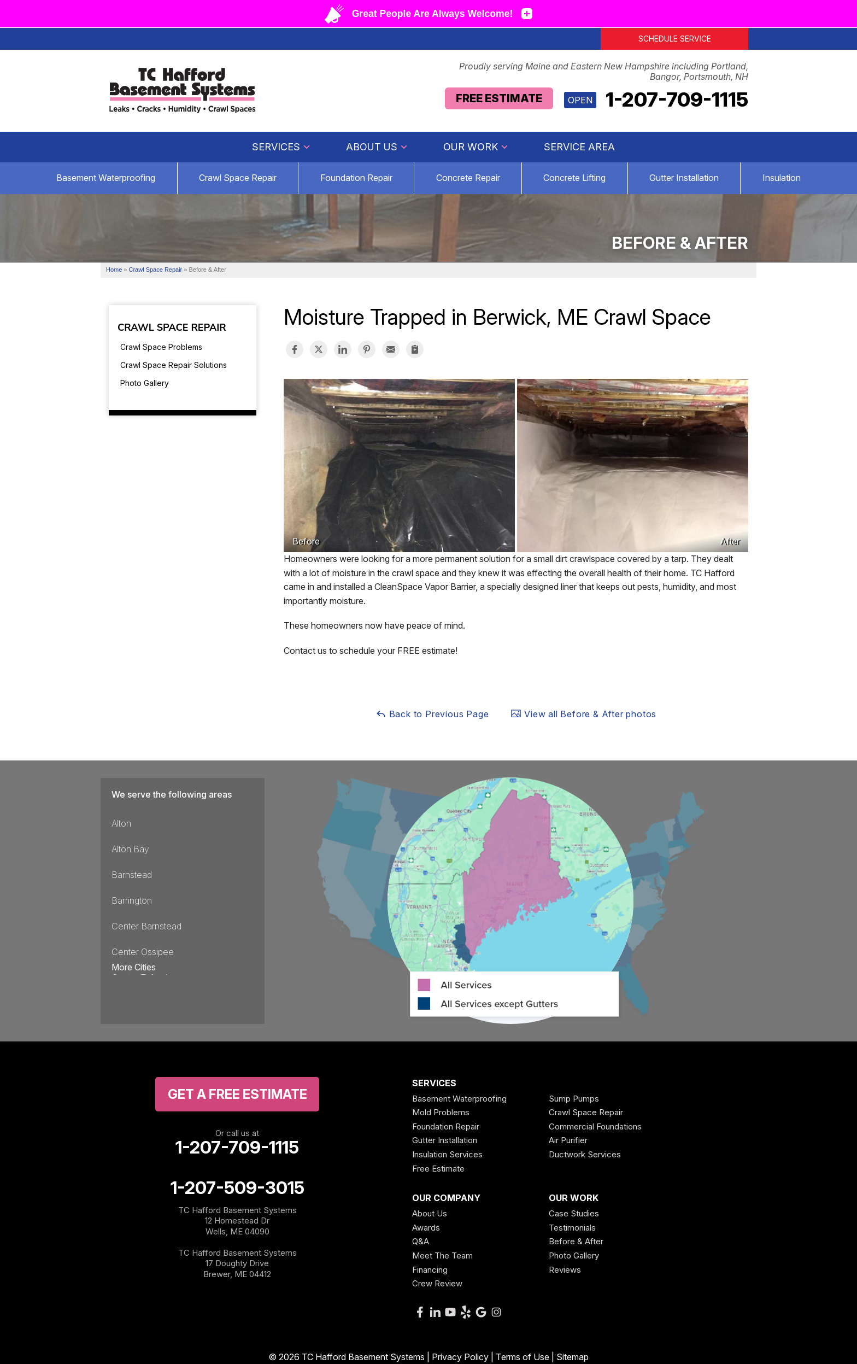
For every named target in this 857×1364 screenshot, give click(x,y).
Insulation (781, 177)
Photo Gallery (144, 383)
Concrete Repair (468, 177)
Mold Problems (440, 1112)
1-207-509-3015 (237, 1188)
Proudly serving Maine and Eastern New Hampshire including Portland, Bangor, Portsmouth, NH (603, 71)
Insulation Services (447, 1154)
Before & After (576, 1241)
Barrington (131, 900)
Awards (426, 1227)
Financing (430, 1270)
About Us (377, 147)
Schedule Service (674, 38)
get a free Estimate (237, 1094)
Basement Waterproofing (105, 177)
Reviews (565, 1270)
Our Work (476, 147)
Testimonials (572, 1227)
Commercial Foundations (595, 1126)
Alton (121, 823)
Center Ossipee (142, 951)
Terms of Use (522, 1356)
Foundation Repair (356, 177)
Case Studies (574, 1213)
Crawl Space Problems (161, 347)
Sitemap (572, 1356)
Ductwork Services (585, 1154)
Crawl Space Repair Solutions (173, 365)
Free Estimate (499, 98)
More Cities (133, 967)
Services (281, 147)
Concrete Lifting (574, 177)
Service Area (579, 147)
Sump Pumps (574, 1098)
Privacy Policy (460, 1356)
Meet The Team (442, 1255)
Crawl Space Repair (238, 177)
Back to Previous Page (432, 713)
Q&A (420, 1241)
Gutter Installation (684, 177)
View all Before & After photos (583, 713)
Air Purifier (568, 1140)
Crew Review (437, 1283)
